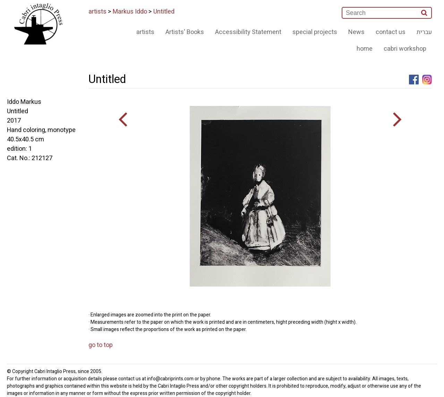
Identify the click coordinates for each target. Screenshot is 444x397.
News (356, 32)
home (365, 48)
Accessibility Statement (248, 32)
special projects (314, 32)
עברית (424, 32)
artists (97, 11)
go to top (100, 345)
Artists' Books (184, 32)
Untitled (163, 11)
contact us (390, 32)
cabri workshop (405, 48)
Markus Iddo (130, 11)
